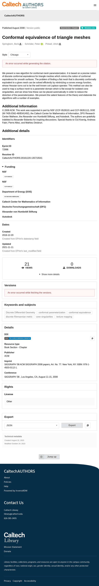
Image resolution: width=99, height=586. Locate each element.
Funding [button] (8, 166)
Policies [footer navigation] (7, 482)
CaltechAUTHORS (14, 15)
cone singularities (44, 317)
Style (4, 55)
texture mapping (64, 317)
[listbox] (19, 55)
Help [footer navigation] (6, 486)
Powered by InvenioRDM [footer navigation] (15, 491)
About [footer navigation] (7, 477)
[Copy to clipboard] (92, 338)
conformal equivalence (80, 312)
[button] (49, 401)
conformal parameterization (52, 312)
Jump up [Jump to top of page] (47, 456)
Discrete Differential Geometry (20, 312)
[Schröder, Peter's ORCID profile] (41, 44)
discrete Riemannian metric (19, 317)
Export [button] (72, 425)
